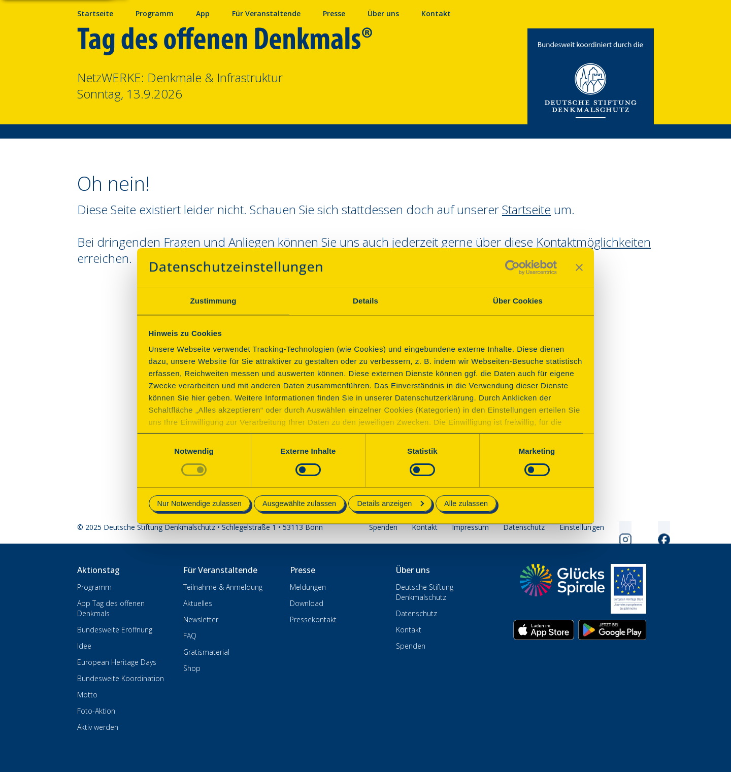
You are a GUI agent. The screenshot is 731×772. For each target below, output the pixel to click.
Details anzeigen (390, 503)
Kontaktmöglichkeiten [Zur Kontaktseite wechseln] (593, 241)
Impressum (470, 527)
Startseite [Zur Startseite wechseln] (526, 209)
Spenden (383, 527)
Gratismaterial (206, 652)
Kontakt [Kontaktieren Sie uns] (436, 13)
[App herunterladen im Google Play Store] (612, 630)
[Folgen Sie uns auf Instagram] (613, 527)
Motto (87, 694)
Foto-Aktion (96, 711)
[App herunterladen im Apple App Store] (543, 630)
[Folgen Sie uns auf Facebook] (652, 527)
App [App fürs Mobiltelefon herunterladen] (203, 13)
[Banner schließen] (579, 267)
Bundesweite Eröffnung (114, 629)
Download (306, 603)
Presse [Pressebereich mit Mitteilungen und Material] (334, 13)
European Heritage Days (116, 662)
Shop (192, 668)
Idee (84, 646)
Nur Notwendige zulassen (199, 503)
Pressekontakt (313, 619)
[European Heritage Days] (628, 589)
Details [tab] (365, 300)
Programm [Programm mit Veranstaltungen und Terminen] (155, 13)
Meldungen (308, 587)
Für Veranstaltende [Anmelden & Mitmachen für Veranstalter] (266, 13)
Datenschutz (524, 527)
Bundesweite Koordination (120, 678)
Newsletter (200, 619)
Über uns (383, 13)
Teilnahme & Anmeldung (222, 587)
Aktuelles (197, 603)
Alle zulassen (466, 503)
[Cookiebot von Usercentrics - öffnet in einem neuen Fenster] (512, 267)
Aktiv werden (97, 727)
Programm (94, 587)
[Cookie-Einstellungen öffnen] (582, 527)
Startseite (95, 13)
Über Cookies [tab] (518, 300)
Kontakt (425, 527)
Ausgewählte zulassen (299, 503)
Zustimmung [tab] (213, 300)
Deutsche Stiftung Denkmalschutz (424, 592)
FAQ (189, 636)
